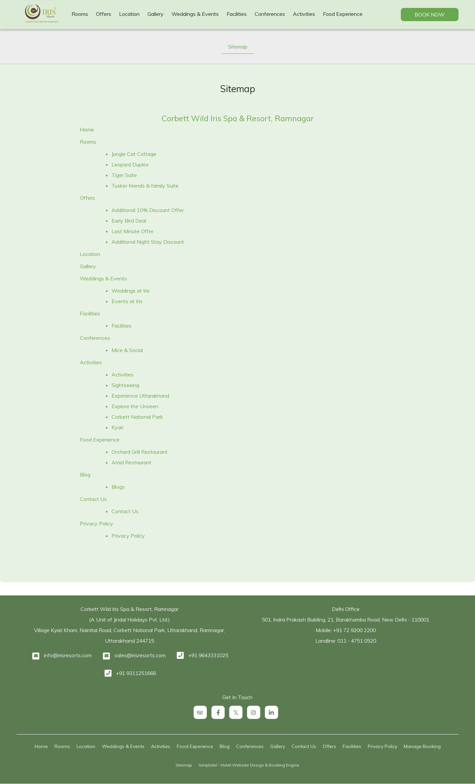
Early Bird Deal (128, 220)
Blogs (118, 486)
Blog (85, 474)
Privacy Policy (96, 523)
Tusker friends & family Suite (144, 185)
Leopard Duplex (130, 164)
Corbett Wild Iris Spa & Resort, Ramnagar (238, 118)
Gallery (155, 14)
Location (129, 14)
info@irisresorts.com (68, 655)
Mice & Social (127, 350)
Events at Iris (126, 301)
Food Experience (343, 14)
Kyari (117, 427)
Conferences (270, 14)
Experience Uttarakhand (140, 395)
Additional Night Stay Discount (147, 241)
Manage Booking (422, 746)
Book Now (430, 14)
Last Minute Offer (132, 231)
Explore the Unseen (134, 406)
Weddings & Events (195, 14)
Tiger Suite (124, 175)
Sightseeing (125, 385)
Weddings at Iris (130, 290)
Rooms (80, 14)
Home (87, 129)
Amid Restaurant (131, 462)
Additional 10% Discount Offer (147, 210)
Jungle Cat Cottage (133, 154)
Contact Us (93, 499)
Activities (304, 14)
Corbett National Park (137, 416)
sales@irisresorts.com (140, 655)
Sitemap (237, 46)
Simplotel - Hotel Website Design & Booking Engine (249, 765)
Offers (103, 14)
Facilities (237, 14)
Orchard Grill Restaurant (139, 451)
